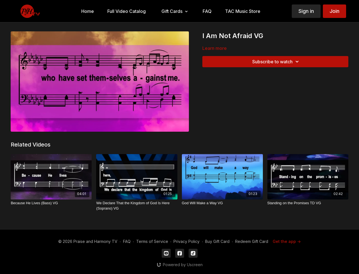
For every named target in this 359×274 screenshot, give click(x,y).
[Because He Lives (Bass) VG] (51, 203)
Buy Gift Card (217, 241)
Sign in (306, 11)
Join (334, 11)
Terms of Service (152, 241)
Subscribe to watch (276, 61)
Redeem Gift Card (251, 241)
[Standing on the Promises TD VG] (307, 203)
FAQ (127, 241)
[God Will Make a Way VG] (222, 203)
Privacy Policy (186, 241)
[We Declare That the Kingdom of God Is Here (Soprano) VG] (136, 205)
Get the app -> (287, 241)
